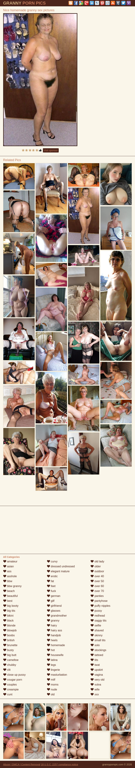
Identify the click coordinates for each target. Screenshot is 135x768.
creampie (11, 689)
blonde (9, 625)
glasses (53, 610)
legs (51, 664)
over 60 (97, 586)
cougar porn (12, 679)
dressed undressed (61, 566)
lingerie (53, 669)
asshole (10, 576)
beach (9, 590)
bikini (8, 615)
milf (51, 679)
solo (95, 645)
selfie (96, 625)
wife (95, 689)
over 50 (97, 581)
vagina (97, 674)
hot (51, 650)
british (9, 640)
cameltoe (10, 659)
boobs (9, 635)
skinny (96, 635)
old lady (97, 561)
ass (7, 571)
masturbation (57, 674)
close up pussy (14, 674)
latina (52, 659)
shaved (97, 630)
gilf (50, 600)
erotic (52, 576)
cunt (7, 694)
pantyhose (99, 600)
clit (7, 669)
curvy (52, 561)
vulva (96, 684)
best (7, 600)
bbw (7, 581)
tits (94, 659)
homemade (56, 645)
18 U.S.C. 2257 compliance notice (59, 764)
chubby (9, 664)
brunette (10, 645)
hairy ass (54, 630)
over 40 (97, 576)
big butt (9, 655)
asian (8, 566)
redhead (98, 615)
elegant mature (58, 571)
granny (53, 620)
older (96, 566)
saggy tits (98, 620)
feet (51, 586)
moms (53, 684)
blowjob (10, 630)
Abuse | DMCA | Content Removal (21, 764)
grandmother (57, 615)
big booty (10, 605)
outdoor (97, 571)
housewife (55, 655)
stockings (98, 650)
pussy (96, 610)
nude (52, 689)
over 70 (97, 590)
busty (8, 650)
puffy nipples (100, 605)
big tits (9, 610)
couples (10, 684)
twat (95, 664)
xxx (95, 694)
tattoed (97, 655)
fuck (51, 590)
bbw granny (12, 586)
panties (97, 595)
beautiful (10, 595)
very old (97, 679)
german (53, 595)
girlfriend (54, 605)
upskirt (97, 669)
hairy (52, 625)
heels (52, 640)
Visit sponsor (51, 150)
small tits (98, 640)
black (8, 620)
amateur (10, 561)
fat (50, 581)
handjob (54, 635)
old (51, 694)
